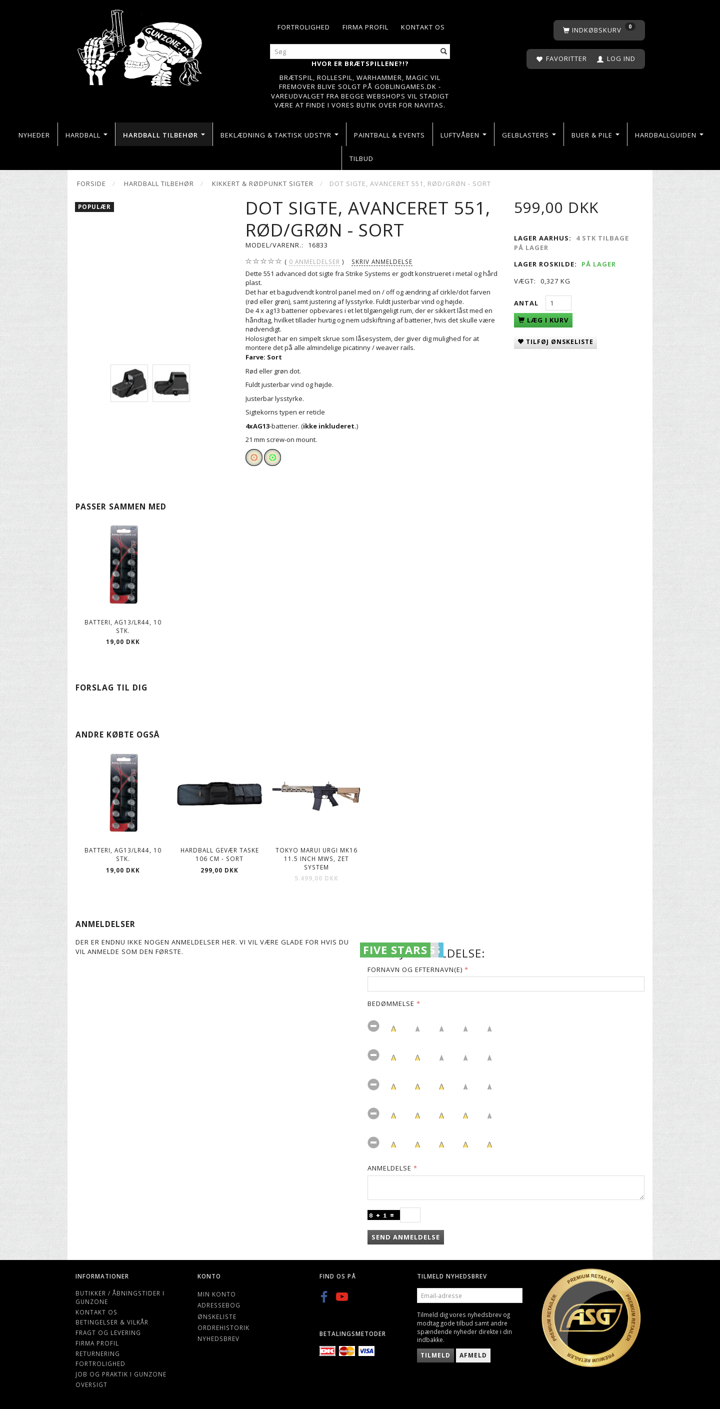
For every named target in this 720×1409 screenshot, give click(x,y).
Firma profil (365, 27)
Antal (527, 303)
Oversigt (92, 1384)
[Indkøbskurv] (599, 30)
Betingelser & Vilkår (112, 1322)
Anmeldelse (390, 1168)
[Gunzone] (140, 45)
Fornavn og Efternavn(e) (415, 969)
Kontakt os (423, 27)
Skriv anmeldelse (382, 262)
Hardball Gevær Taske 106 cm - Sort (219, 854)
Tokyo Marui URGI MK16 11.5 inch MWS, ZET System (317, 858)
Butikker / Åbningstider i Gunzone (120, 1297)
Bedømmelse (391, 1003)
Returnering (98, 1354)
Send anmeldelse (406, 1237)
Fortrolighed (304, 27)
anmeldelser (314, 262)
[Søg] (444, 51)
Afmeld (473, 1355)
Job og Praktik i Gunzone (121, 1374)
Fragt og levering (108, 1332)
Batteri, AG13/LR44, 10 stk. (123, 626)
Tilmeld (435, 1355)
